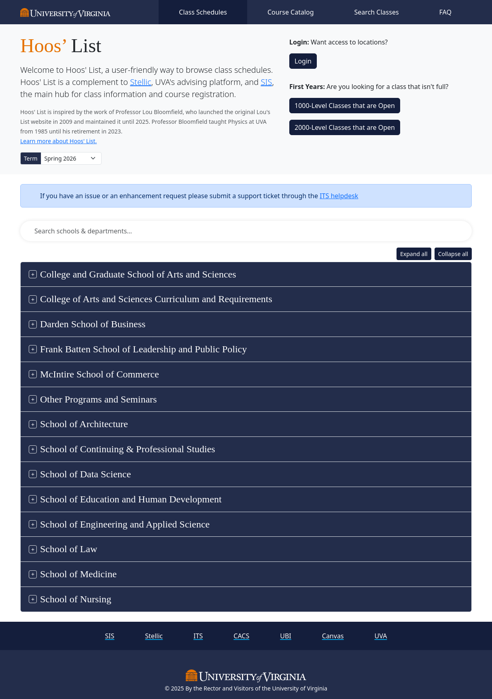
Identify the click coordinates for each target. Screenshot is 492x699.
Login (303, 61)
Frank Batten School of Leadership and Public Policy (143, 349)
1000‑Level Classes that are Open (345, 105)
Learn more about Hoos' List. (58, 141)
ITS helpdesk (339, 195)
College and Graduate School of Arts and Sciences (138, 274)
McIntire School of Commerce (99, 374)
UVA (381, 635)
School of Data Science (85, 474)
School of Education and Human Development (131, 499)
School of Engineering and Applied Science (125, 524)
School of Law (68, 549)
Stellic (140, 81)
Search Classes (376, 12)
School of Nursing (75, 599)
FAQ (445, 12)
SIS (266, 81)
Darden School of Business (93, 324)
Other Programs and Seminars (98, 399)
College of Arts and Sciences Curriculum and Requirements (156, 299)
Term (31, 158)
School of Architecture (84, 424)
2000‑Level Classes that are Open (345, 127)
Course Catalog (290, 12)
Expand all (414, 254)
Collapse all (453, 254)
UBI (285, 635)
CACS (241, 635)
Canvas (333, 635)
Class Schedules (203, 12)
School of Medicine (78, 574)
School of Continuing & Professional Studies (127, 449)
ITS (198, 635)
